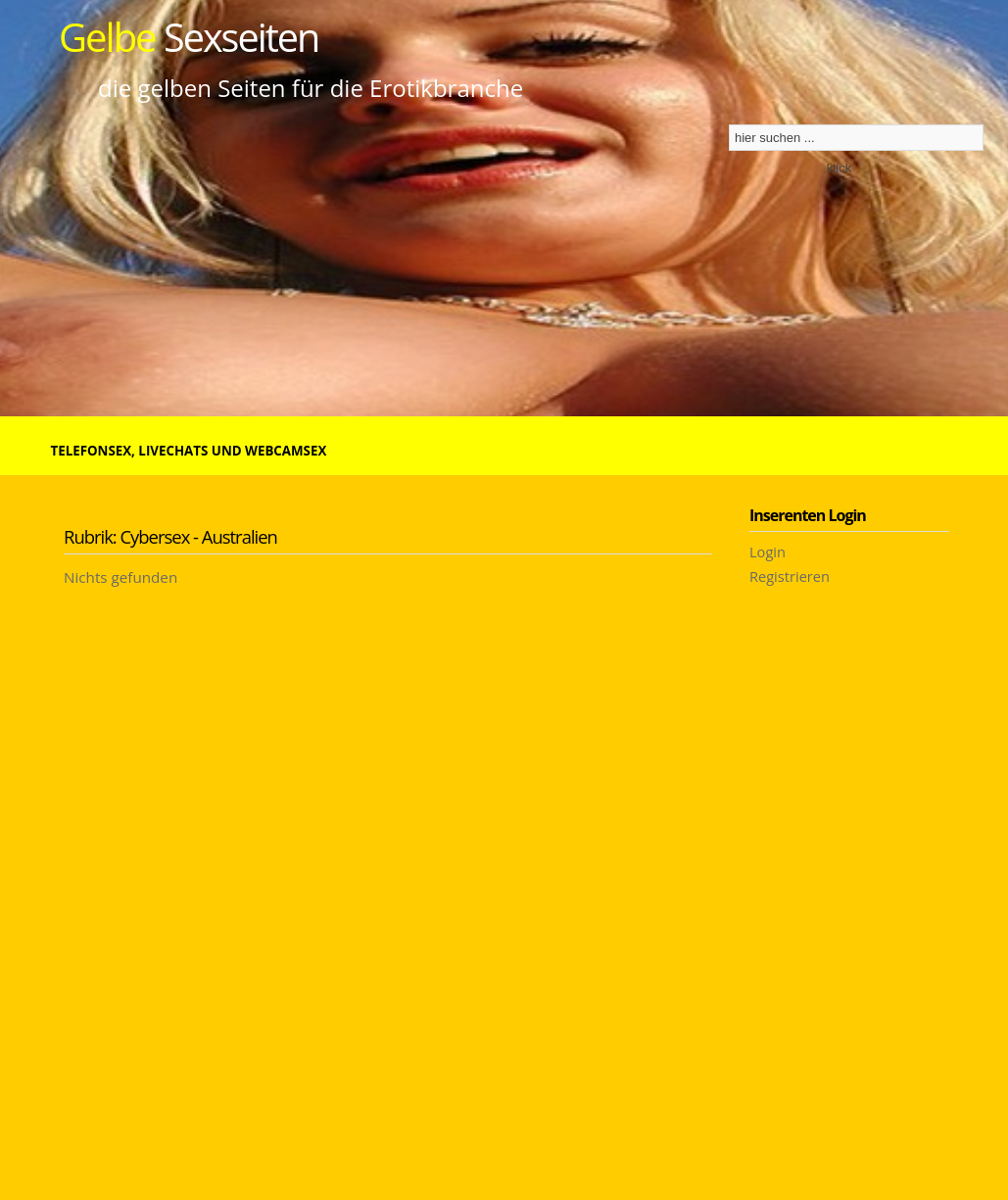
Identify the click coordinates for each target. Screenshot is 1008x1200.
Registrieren (789, 576)
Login (767, 551)
